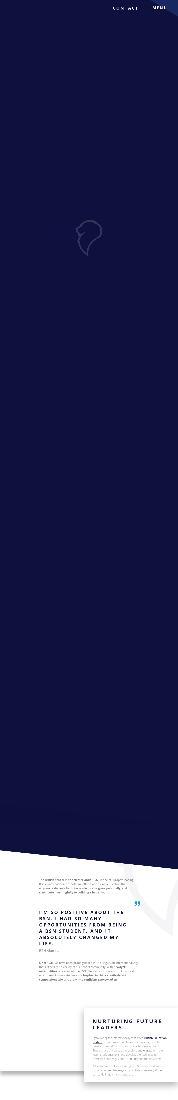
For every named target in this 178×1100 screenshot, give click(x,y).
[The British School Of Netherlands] (20, 14)
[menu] (162, 7)
